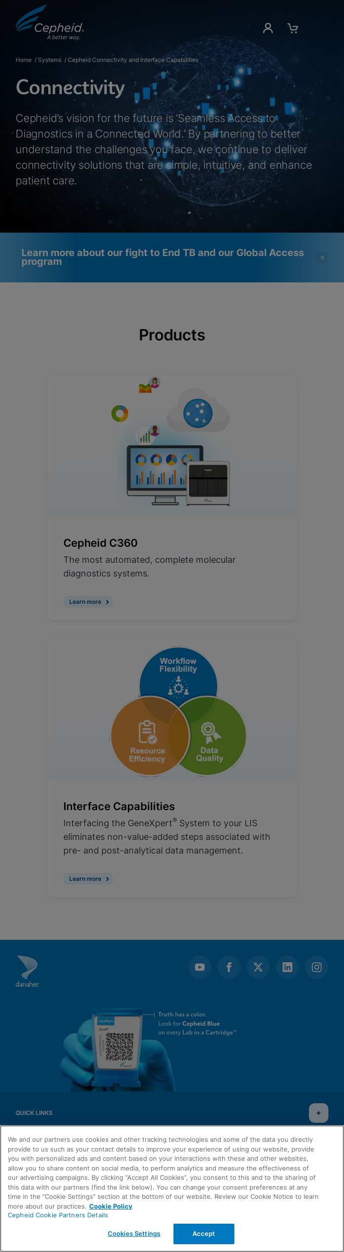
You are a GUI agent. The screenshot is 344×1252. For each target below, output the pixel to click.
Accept (203, 1233)
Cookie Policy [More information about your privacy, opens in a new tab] (111, 1206)
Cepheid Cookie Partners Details (58, 1215)
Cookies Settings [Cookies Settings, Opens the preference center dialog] (134, 1233)
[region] (172, 1188)
